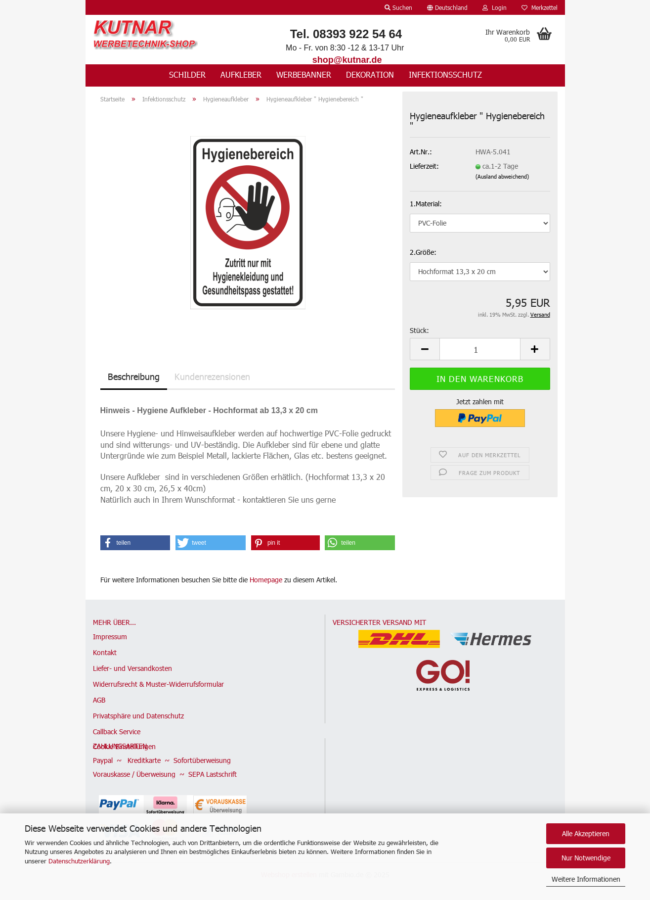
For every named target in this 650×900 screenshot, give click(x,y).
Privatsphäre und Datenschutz (138, 715)
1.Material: (426, 203)
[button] (447, 7)
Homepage (266, 579)
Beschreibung (134, 376)
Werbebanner (303, 74)
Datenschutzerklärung (79, 861)
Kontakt (105, 652)
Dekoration (370, 74)
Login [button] (494, 7)
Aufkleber (240, 74)
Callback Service (116, 731)
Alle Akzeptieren (585, 833)
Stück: (419, 330)
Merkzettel (539, 7)
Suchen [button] (398, 7)
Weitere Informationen (586, 879)
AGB (99, 700)
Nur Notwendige (586, 857)
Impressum (110, 636)
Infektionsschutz (445, 74)
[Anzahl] (479, 349)
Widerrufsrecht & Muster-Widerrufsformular (158, 684)
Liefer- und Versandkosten (132, 668)
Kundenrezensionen (212, 376)
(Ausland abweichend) (502, 176)
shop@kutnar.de (347, 60)
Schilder (187, 74)
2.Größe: (423, 252)
